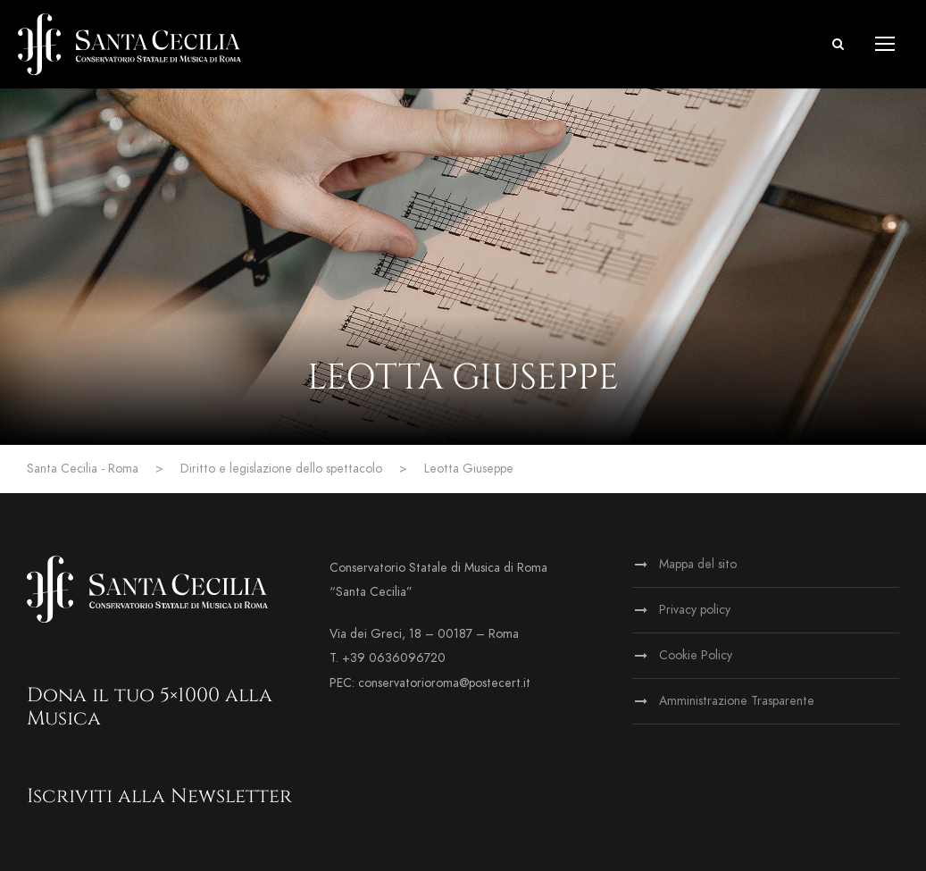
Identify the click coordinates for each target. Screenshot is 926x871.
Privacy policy (694, 609)
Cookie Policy (695, 655)
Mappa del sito (698, 564)
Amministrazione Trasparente (736, 700)
